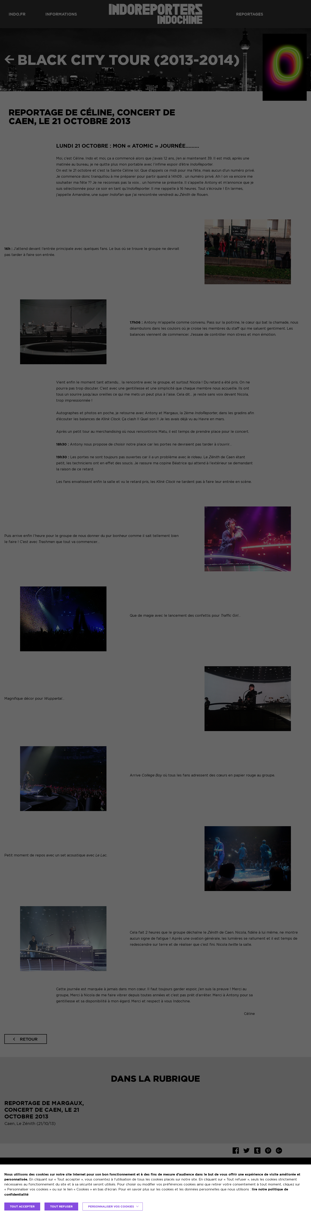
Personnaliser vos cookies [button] (111, 1206)
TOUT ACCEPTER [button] (22, 1206)
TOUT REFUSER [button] (61, 1206)
